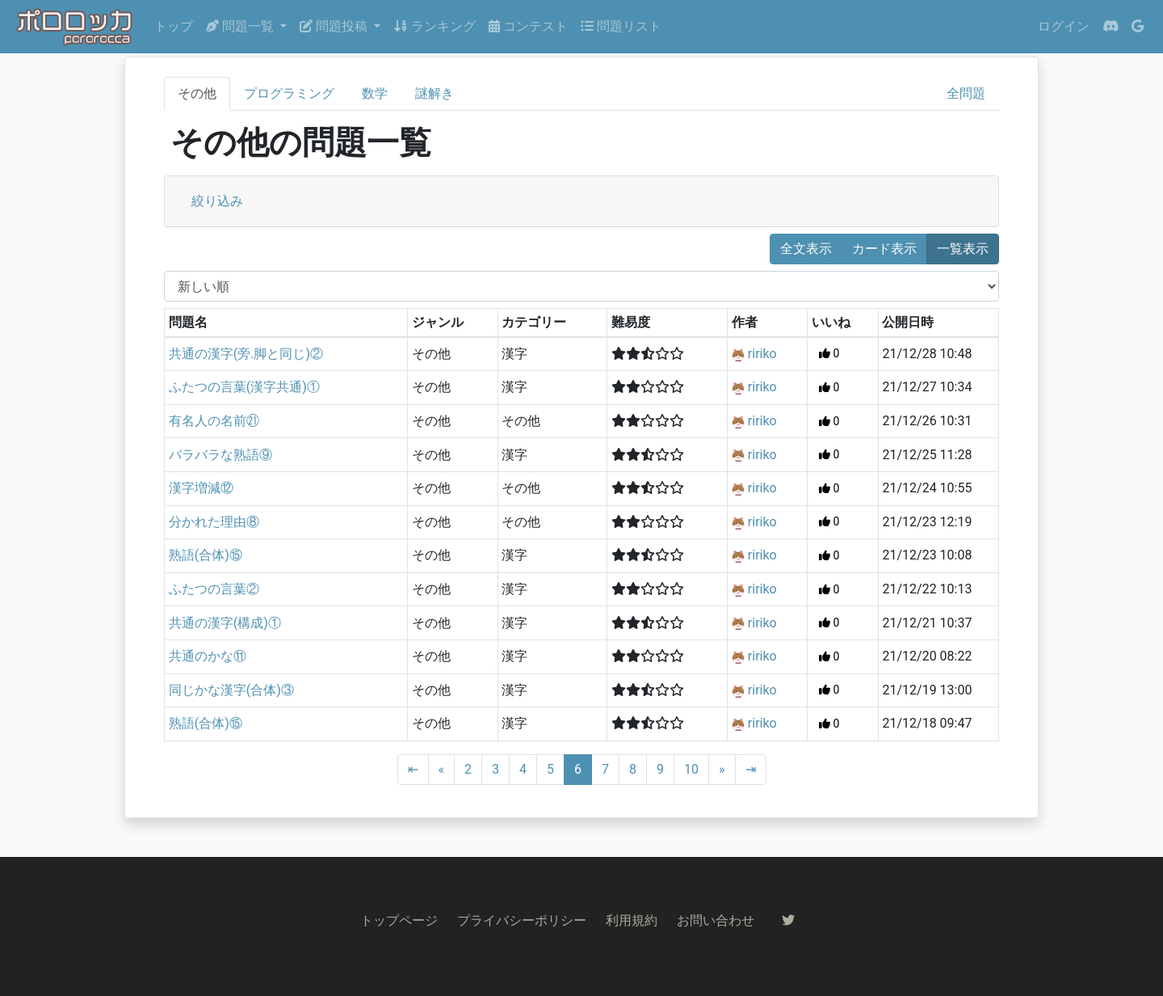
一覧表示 (963, 248)
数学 (375, 93)
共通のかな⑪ (207, 656)
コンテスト (528, 26)
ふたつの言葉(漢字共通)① (244, 387)
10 (691, 769)
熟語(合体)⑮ (205, 555)
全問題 (966, 93)
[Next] (722, 769)
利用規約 (631, 920)
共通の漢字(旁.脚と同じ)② (246, 353)
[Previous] (442, 769)
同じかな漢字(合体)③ (231, 690)
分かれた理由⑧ (214, 522)
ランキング (434, 26)
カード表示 (884, 248)
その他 (197, 93)
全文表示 (806, 248)
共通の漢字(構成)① (225, 623)
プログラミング (289, 93)
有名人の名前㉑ (214, 420)
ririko (762, 353)
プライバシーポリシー (521, 920)
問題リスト (621, 26)
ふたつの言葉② (214, 589)
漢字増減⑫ (201, 488)
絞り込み (217, 201)
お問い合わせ (715, 920)
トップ (173, 26)
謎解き (434, 93)
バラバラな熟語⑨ (220, 454)
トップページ (399, 920)
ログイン (1064, 26)
